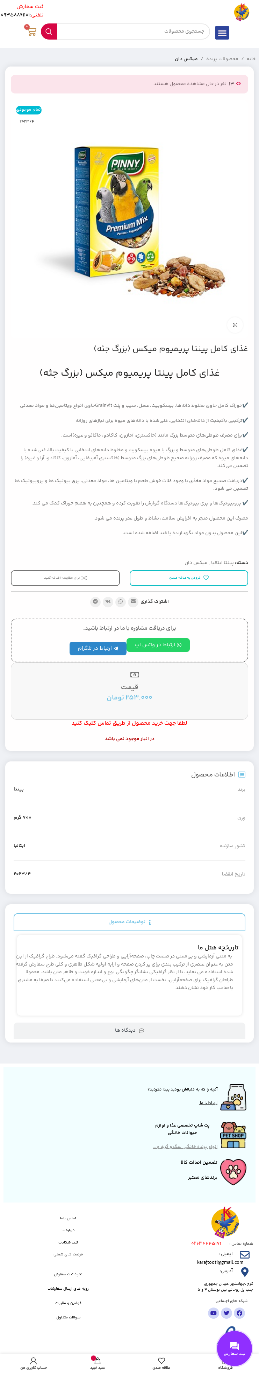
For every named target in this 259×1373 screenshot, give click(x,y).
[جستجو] (125, 31)
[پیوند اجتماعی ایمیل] (133, 602)
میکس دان (186, 59)
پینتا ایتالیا (222, 563)
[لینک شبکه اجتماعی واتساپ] (120, 602)
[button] (222, 33)
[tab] (129, 922)
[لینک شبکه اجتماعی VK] (108, 602)
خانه (251, 59)
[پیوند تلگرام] (95, 602)
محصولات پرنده (222, 59)
